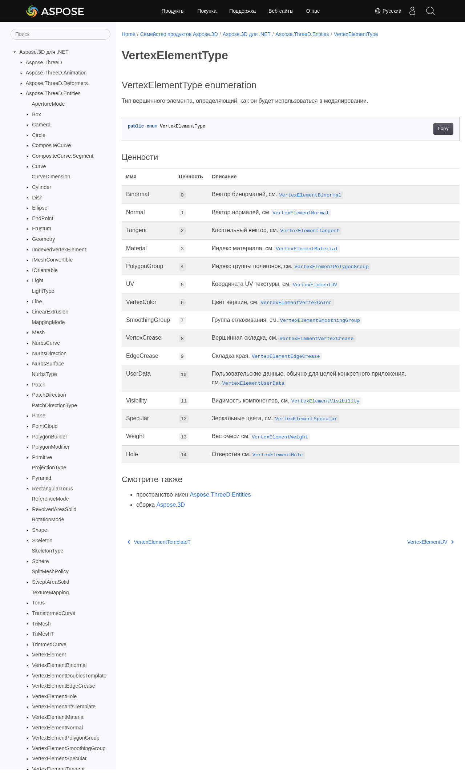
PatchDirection (49, 395)
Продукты (173, 11)
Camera (41, 125)
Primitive (42, 457)
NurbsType (44, 374)
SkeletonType (47, 551)
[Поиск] (60, 34)
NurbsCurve (46, 343)
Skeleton (42, 540)
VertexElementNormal (57, 728)
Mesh (38, 332)
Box (36, 114)
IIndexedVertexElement (59, 249)
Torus (38, 603)
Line (37, 301)
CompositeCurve (51, 145)
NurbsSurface (48, 364)
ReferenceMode (50, 499)
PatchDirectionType (54, 405)
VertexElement (49, 654)
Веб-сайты (281, 11)
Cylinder (41, 187)
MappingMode (48, 322)
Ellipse (39, 208)
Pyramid (41, 478)
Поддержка (242, 11)
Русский (388, 11)
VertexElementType (356, 34)
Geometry (43, 239)
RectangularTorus (52, 488)
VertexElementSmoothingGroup (68, 748)
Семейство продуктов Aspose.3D (179, 34)
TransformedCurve (53, 613)
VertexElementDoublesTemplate (69, 676)
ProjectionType (49, 467)
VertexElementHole (54, 696)
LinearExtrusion (50, 312)
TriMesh (41, 624)
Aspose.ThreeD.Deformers (57, 83)
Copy (420, 128)
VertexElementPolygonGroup (66, 738)
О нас (313, 11)
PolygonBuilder (49, 437)
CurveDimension (51, 176)
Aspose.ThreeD (44, 62)
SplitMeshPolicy (50, 571)
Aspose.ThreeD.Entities (53, 93)
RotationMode (48, 519)
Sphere (40, 561)
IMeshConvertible (52, 260)
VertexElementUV (407, 542)
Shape (39, 530)
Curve (39, 166)
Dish (37, 198)
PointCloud (44, 426)
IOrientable (44, 270)
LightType (43, 291)
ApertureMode (48, 104)
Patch (38, 385)
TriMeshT (43, 634)
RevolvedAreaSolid (54, 509)
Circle (38, 135)
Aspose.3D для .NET (44, 52)
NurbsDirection (49, 353)
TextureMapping (50, 592)
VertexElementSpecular (59, 758)
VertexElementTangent (58, 769)
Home (128, 34)
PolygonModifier (50, 447)
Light (37, 280)
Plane (38, 415)
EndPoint (42, 218)
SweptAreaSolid (50, 582)
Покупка (207, 11)
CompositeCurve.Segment (62, 156)
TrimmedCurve (49, 644)
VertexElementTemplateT (159, 542)
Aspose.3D (171, 505)
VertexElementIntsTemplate (64, 706)
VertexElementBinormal (59, 665)
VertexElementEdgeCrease (63, 686)
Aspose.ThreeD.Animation (56, 73)
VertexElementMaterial (58, 717)
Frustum (41, 228)
